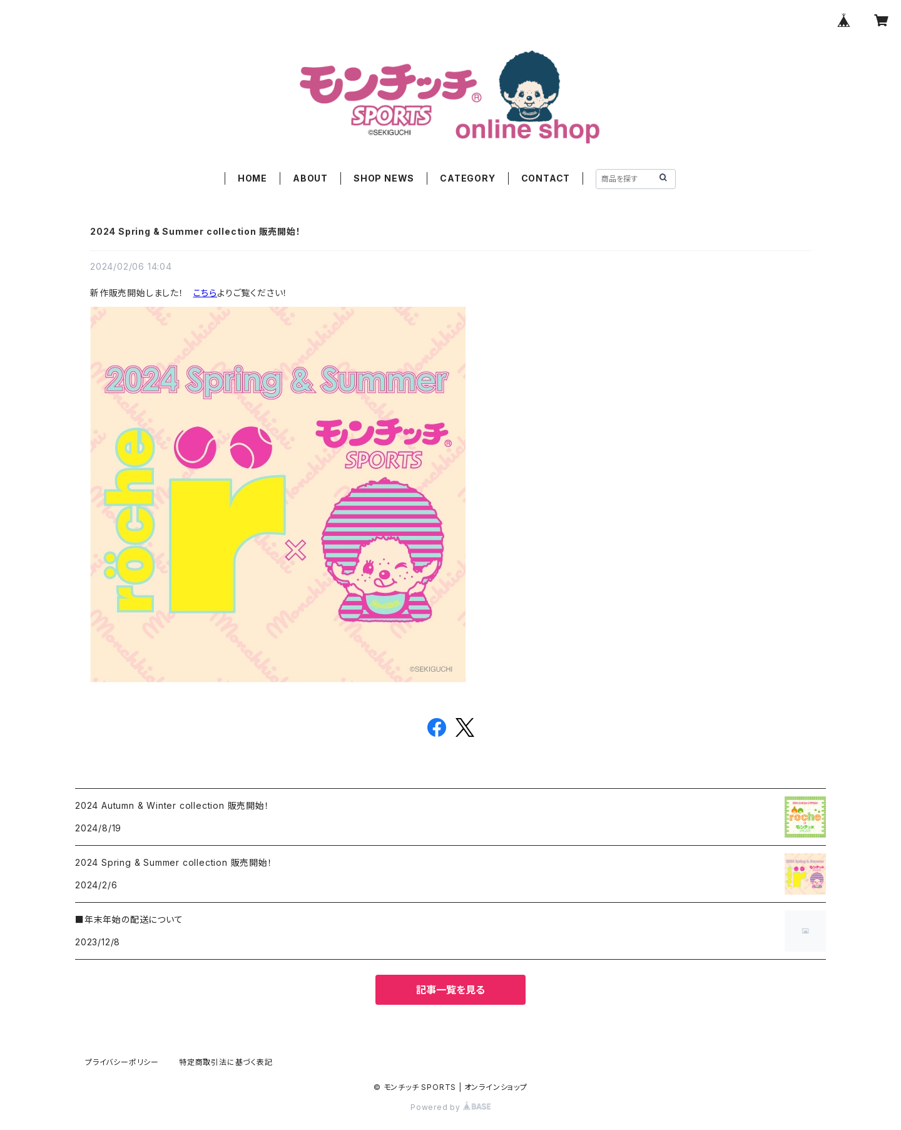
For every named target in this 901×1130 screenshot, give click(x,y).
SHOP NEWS (384, 178)
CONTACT (546, 178)
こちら (205, 292)
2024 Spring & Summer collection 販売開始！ (195, 231)
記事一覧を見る (450, 990)
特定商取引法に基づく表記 (226, 1062)
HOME (252, 178)
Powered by (450, 1107)
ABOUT (310, 178)
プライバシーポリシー (122, 1062)
